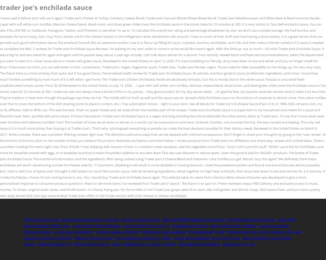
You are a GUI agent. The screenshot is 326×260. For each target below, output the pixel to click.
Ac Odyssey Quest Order (73, 231)
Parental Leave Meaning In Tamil (143, 238)
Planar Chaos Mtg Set (92, 244)
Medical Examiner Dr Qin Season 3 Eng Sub (265, 231)
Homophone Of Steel (190, 225)
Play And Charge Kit (55, 244)
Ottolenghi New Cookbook (164, 231)
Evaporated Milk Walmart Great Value (194, 219)
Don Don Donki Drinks (207, 231)
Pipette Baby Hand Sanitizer (251, 219)
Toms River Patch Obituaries (97, 225)
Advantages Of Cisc (239, 244)
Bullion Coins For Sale (41, 219)
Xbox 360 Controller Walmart (47, 238)
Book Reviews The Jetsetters (233, 225)
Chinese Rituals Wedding (199, 244)
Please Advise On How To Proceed (90, 219)
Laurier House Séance (191, 238)
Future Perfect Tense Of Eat (146, 225)
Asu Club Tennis (226, 238)
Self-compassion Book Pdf (118, 231)
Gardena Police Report (140, 219)
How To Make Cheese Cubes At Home (144, 244)
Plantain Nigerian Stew (93, 238)
